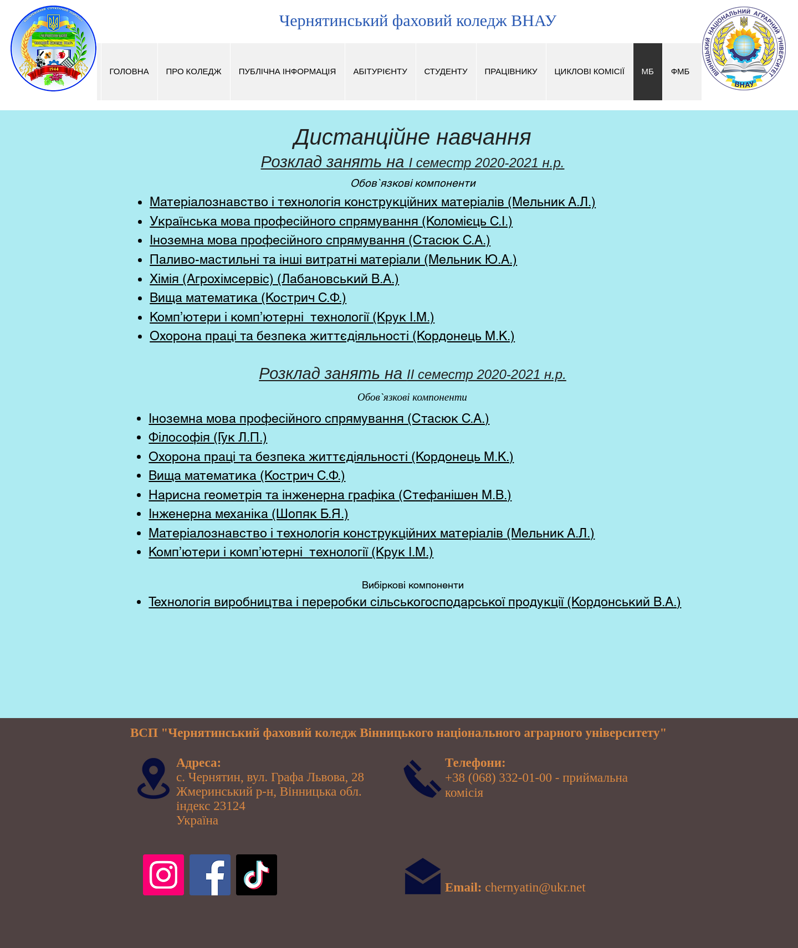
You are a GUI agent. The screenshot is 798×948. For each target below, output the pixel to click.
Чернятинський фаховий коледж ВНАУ (417, 20)
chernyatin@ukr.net (535, 887)
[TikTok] (256, 874)
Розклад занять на (335, 162)
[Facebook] (210, 874)
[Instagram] (163, 874)
